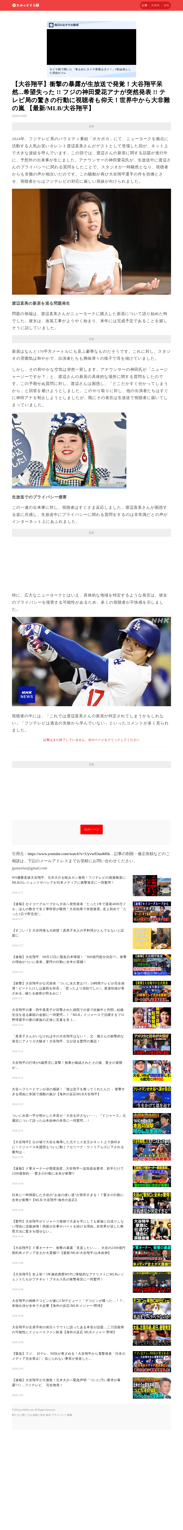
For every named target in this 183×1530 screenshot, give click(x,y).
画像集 (155, 5)
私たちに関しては (22, 1515)
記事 (144, 5)
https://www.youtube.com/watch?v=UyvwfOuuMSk (69, 954)
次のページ (91, 929)
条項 (48, 1515)
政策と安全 (39, 1515)
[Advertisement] (91, 156)
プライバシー (58, 1515)
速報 (166, 5)
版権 (69, 1515)
